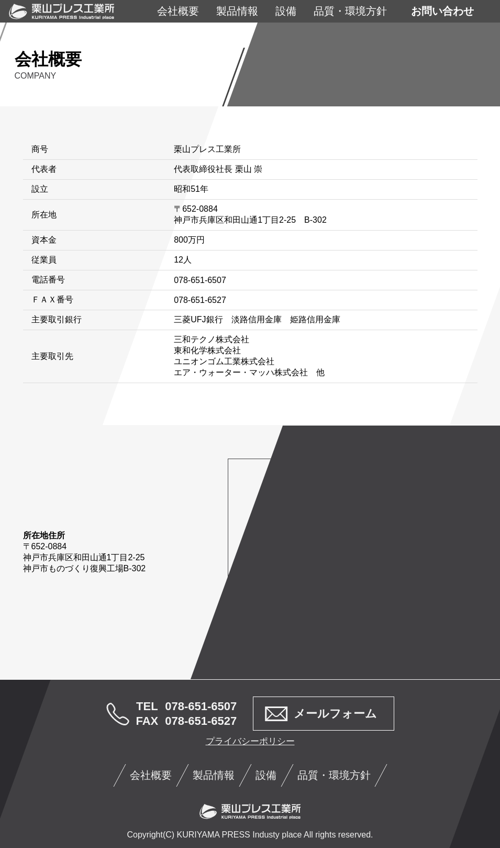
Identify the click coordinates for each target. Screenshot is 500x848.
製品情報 (237, 11)
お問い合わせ (442, 11)
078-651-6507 (201, 706)
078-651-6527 (201, 720)
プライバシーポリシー (250, 741)
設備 (285, 11)
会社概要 (178, 11)
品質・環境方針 (350, 11)
